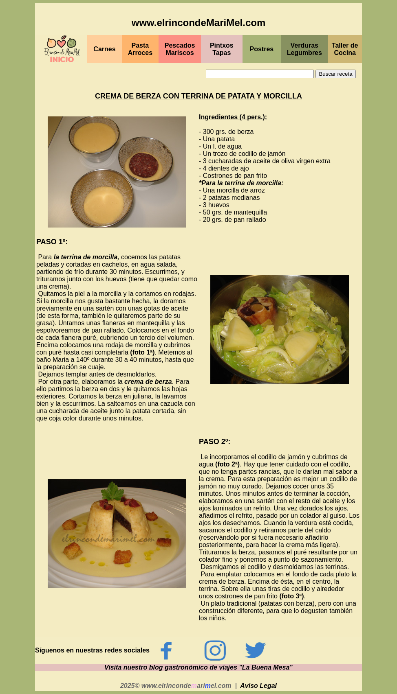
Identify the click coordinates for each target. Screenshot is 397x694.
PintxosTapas (222, 49)
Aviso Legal (258, 685)
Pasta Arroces (140, 49)
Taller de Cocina (345, 49)
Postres (262, 49)
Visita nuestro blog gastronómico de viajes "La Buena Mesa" (198, 667)
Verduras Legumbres (304, 49)
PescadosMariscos (180, 49)
